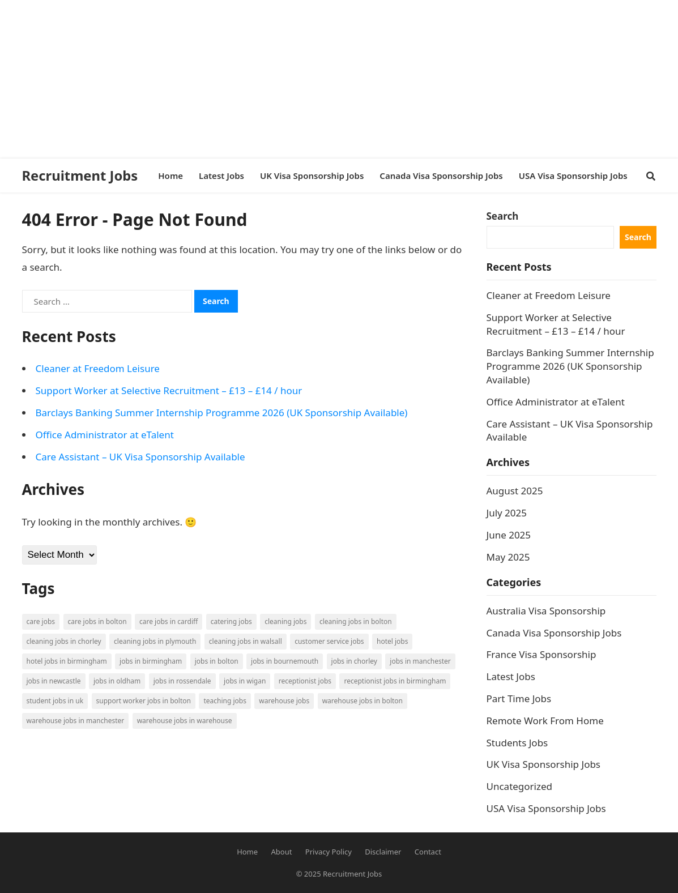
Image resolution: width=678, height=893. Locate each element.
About (281, 852)
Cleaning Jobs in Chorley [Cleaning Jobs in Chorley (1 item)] (64, 641)
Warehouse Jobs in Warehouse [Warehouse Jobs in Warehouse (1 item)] (184, 720)
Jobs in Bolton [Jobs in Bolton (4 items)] (216, 661)
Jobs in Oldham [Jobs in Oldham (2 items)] (116, 681)
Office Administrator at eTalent (105, 434)
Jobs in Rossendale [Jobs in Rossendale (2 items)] (182, 681)
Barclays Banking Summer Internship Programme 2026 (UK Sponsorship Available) (222, 412)
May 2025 (508, 556)
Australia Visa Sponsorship (546, 610)
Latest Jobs (511, 676)
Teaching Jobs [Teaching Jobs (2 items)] (224, 701)
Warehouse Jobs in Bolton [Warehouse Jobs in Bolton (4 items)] (362, 701)
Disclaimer (383, 852)
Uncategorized (520, 786)
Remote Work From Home (545, 720)
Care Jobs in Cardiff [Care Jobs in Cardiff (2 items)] (168, 621)
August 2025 (515, 490)
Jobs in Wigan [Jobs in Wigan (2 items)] (245, 681)
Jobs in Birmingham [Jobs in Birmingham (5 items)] (151, 661)
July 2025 (507, 512)
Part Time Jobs (519, 698)
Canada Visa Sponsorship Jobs (554, 632)
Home (247, 852)
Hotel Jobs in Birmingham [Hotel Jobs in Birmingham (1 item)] (67, 661)
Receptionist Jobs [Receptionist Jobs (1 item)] (305, 681)
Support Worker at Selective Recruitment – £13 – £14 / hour (169, 390)
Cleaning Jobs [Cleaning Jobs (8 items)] (285, 621)
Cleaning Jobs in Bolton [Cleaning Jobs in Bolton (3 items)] (355, 621)
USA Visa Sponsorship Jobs (546, 808)
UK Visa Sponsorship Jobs (544, 764)
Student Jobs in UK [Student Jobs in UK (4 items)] (55, 701)
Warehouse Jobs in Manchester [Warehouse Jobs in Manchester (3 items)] (76, 720)
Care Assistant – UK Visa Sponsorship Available (140, 456)
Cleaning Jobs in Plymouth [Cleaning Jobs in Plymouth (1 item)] (155, 641)
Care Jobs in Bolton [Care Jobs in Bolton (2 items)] (97, 621)
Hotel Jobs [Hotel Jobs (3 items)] (392, 641)
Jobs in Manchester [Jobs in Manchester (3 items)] (420, 661)
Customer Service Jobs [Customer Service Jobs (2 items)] (329, 641)
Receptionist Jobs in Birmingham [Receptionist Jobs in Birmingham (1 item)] (395, 681)
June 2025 (509, 534)
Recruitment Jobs (80, 175)
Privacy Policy (328, 852)
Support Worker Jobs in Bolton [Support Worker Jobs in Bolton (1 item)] (143, 701)
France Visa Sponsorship (541, 654)
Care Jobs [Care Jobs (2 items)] (41, 621)
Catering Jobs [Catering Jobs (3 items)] (231, 621)
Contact (428, 852)
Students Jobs (517, 742)
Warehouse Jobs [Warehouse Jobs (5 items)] (284, 701)
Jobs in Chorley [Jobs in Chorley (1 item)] (354, 661)
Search (503, 216)
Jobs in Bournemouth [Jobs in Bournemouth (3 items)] (284, 661)
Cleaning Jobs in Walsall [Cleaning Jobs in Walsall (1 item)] (245, 641)
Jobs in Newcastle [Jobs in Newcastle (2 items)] (54, 681)
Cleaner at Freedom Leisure (98, 368)
